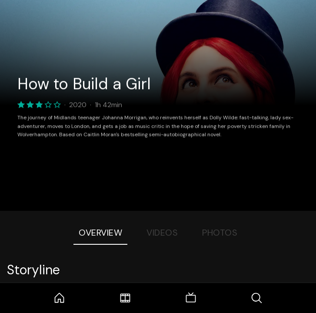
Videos (162, 232)
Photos (219, 232)
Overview (100, 232)
